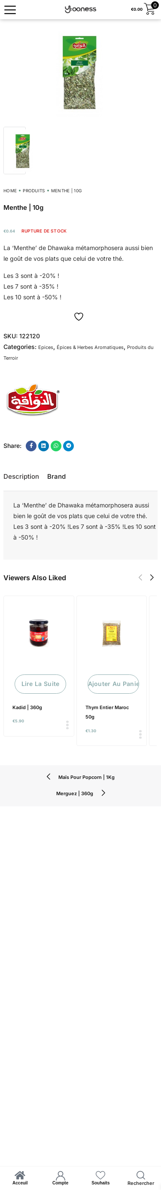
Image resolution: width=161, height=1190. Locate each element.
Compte (60, 1183)
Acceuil (20, 1183)
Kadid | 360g (27, 707)
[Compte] (60, 1175)
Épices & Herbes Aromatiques (90, 347)
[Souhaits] (100, 1175)
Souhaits (100, 1183)
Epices (45, 347)
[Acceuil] (20, 1175)
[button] (140, 577)
